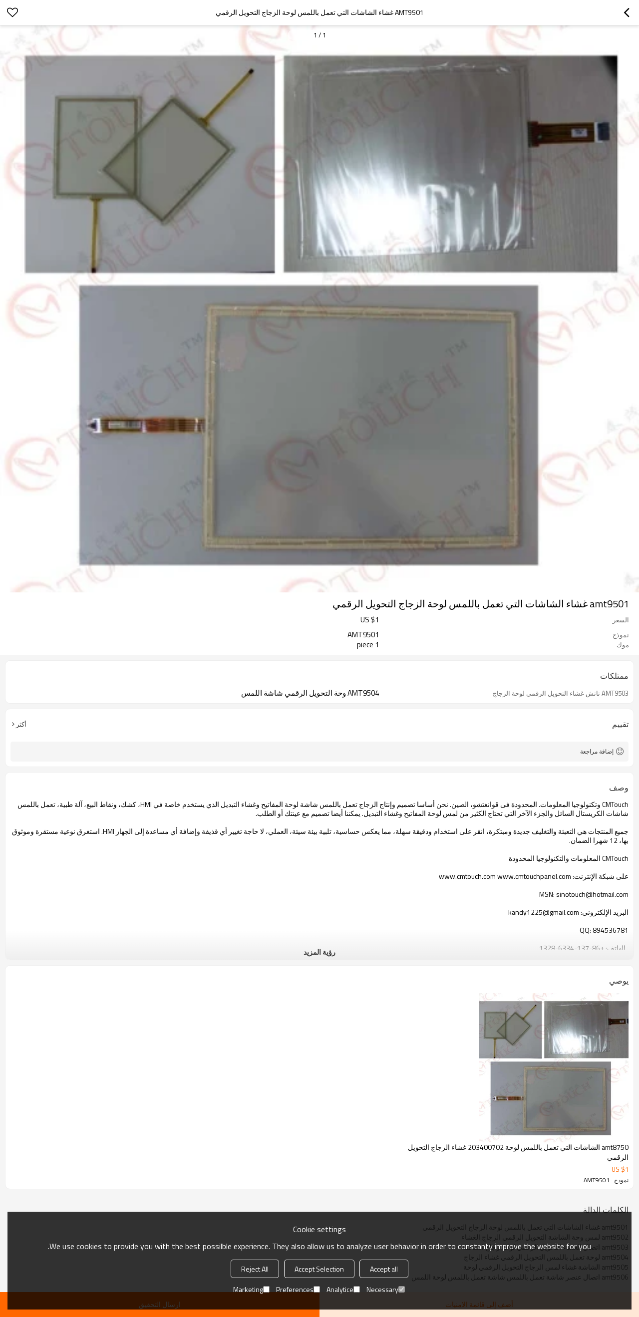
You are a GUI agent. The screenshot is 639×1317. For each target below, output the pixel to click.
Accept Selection (319, 1269)
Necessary (385, 1289)
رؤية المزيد (319, 952)
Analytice (343, 1289)
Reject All (255, 1269)
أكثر (21, 724)
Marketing (251, 1289)
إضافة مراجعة (597, 751)
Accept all (384, 1269)
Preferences (298, 1289)
